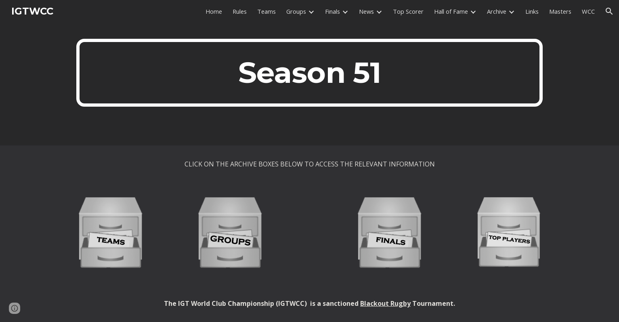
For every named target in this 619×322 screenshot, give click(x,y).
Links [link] (532, 11)
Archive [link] (496, 11)
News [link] (366, 11)
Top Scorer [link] (408, 11)
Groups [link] (296, 11)
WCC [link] (588, 11)
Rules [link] (240, 11)
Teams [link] (266, 11)
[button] (609, 11)
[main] (309, 73)
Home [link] (214, 11)
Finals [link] (332, 11)
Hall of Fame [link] (451, 11)
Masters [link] (560, 11)
